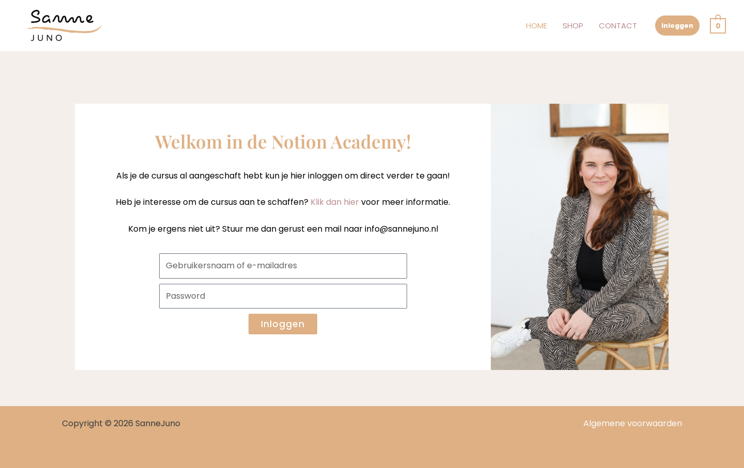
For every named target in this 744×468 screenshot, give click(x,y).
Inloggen (677, 25)
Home (536, 25)
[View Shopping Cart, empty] (718, 25)
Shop (573, 25)
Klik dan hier (335, 202)
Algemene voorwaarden (632, 423)
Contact (618, 25)
